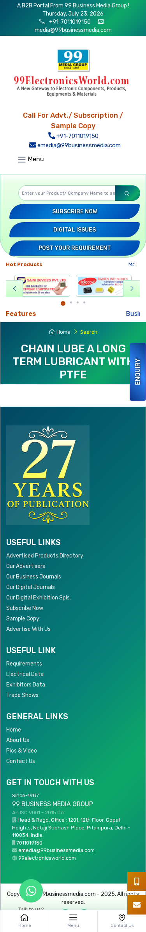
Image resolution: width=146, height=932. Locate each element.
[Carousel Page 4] (84, 302)
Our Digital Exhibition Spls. (38, 597)
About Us (17, 740)
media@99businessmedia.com (73, 30)
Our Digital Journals (30, 587)
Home (59, 332)
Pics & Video (21, 750)
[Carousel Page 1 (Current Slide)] (63, 303)
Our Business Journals (33, 576)
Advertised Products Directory (44, 555)
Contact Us (20, 761)
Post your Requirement (75, 248)
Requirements (24, 663)
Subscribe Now (74, 211)
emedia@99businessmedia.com (75, 145)
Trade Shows (22, 695)
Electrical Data (25, 674)
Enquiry (137, 372)
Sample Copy (22, 618)
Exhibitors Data (25, 684)
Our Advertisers (25, 566)
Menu (30, 159)
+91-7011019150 (69, 22)
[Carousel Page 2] (71, 302)
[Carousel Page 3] (78, 302)
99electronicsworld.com (47, 858)
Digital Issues (74, 229)
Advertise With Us (28, 629)
